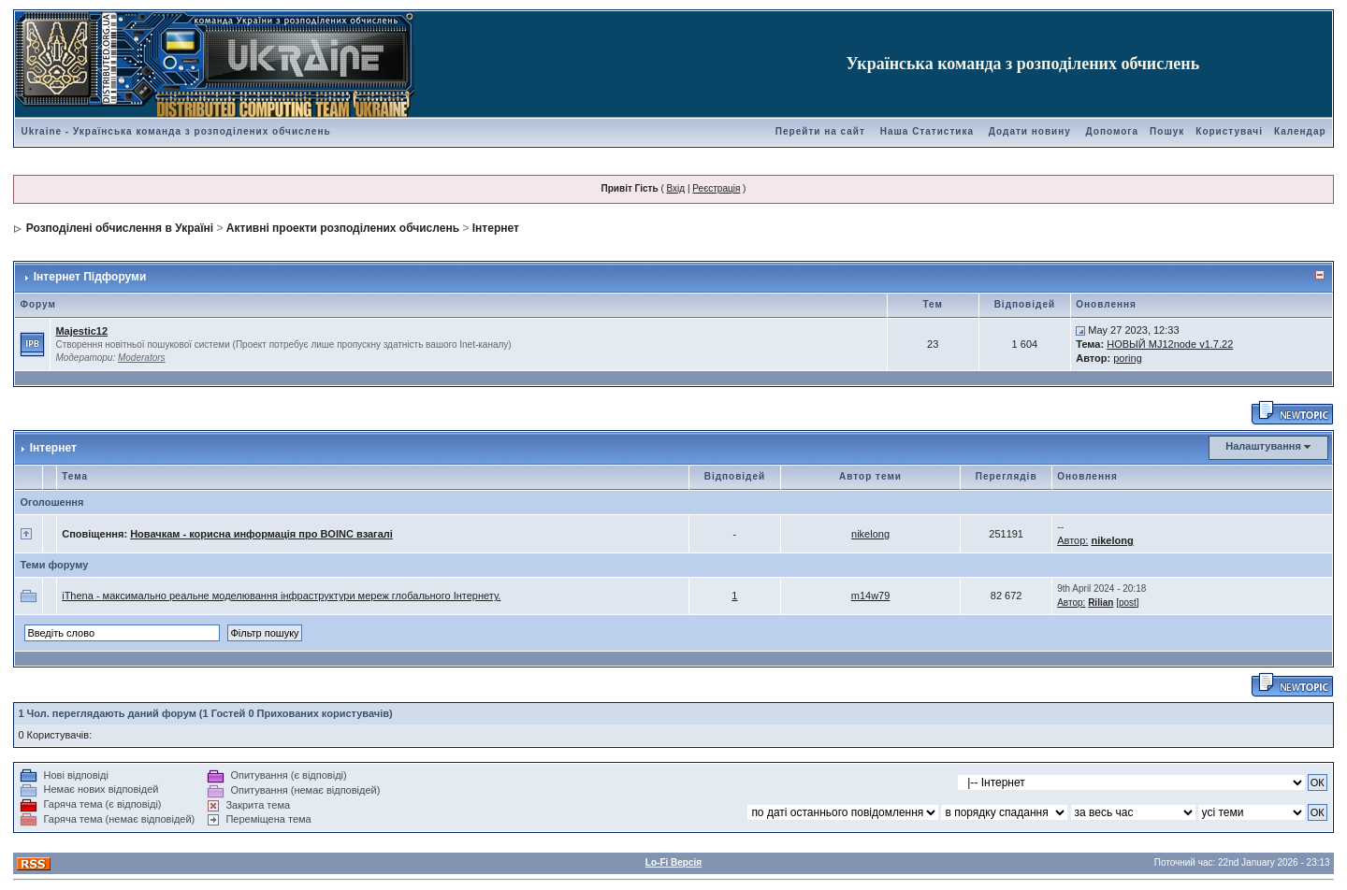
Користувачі (1229, 131)
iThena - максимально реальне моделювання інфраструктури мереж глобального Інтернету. (281, 595)
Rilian (1100, 602)
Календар (1300, 131)
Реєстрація (716, 188)
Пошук (1167, 131)
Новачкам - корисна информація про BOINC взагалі (261, 533)
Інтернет (495, 228)
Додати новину (1030, 131)
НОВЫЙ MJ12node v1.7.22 (1170, 344)
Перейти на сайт (820, 131)
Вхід (676, 188)
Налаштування (1263, 446)
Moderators (142, 357)
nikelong (870, 533)
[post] (1127, 602)
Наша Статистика (927, 131)
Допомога (1112, 131)
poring (1127, 358)
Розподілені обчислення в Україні (119, 228)
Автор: (1072, 540)
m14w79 (871, 595)
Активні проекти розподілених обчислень (342, 228)
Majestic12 (81, 331)
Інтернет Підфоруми (90, 276)
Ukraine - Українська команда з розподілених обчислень (175, 131)
